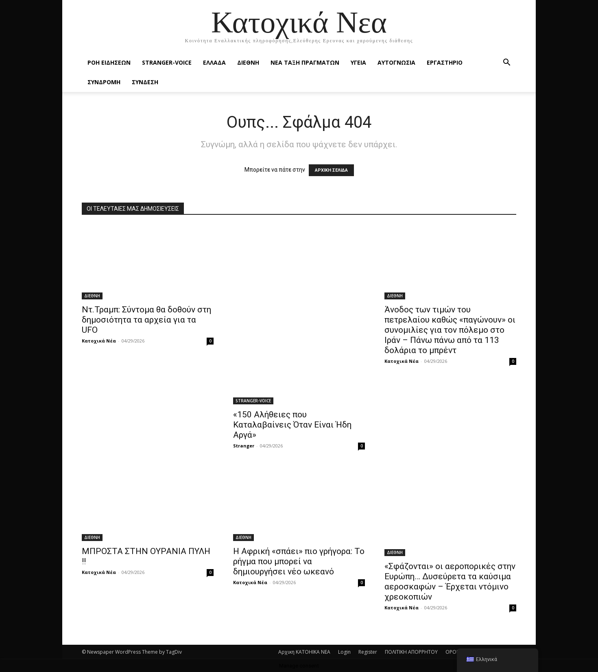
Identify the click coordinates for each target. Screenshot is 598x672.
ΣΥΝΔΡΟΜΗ (103, 82)
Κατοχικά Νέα (99, 341)
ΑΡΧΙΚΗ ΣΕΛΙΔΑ (331, 170)
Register (367, 651)
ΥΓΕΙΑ (358, 62)
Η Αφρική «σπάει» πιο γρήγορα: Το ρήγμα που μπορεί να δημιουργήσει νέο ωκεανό (298, 561)
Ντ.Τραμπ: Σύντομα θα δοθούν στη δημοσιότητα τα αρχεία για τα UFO (146, 320)
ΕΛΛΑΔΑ (214, 62)
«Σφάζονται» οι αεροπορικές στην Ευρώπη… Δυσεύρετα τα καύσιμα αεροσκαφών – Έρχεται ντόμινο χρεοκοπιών (449, 581)
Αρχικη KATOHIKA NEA (304, 651)
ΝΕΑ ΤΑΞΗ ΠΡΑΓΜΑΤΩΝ (305, 62)
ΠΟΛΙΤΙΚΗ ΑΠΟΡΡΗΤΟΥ (411, 651)
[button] (506, 63)
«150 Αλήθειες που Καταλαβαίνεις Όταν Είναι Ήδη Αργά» (292, 425)
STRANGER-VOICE (167, 62)
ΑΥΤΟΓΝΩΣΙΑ (396, 62)
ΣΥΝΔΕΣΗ (145, 82)
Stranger (243, 446)
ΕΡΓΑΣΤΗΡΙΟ (445, 62)
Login (344, 651)
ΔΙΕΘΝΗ (248, 62)
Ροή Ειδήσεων (109, 62)
